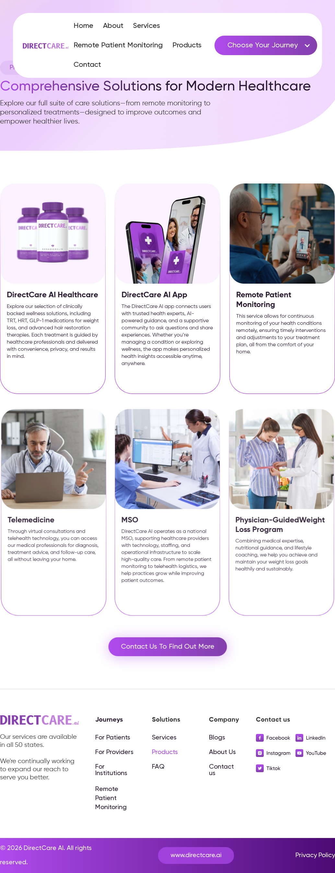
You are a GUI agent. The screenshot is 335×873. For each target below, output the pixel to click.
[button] (265, 45)
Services (146, 25)
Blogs (217, 738)
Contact (87, 64)
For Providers (114, 752)
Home (83, 25)
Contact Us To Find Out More (167, 646)
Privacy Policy (315, 855)
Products (187, 45)
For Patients (112, 738)
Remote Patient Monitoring (118, 45)
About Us (222, 752)
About (113, 25)
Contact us (221, 770)
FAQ (158, 767)
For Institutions (111, 770)
